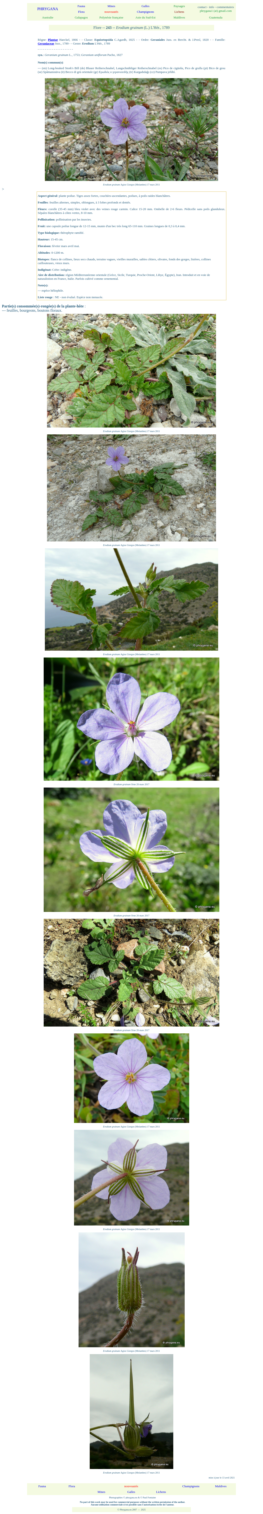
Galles (145, 6)
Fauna (81, 6)
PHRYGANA (47, 9)
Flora (81, 12)
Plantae (53, 39)
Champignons (145, 12)
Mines (111, 6)
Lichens (161, 1492)
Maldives (220, 1486)
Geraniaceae (46, 43)
